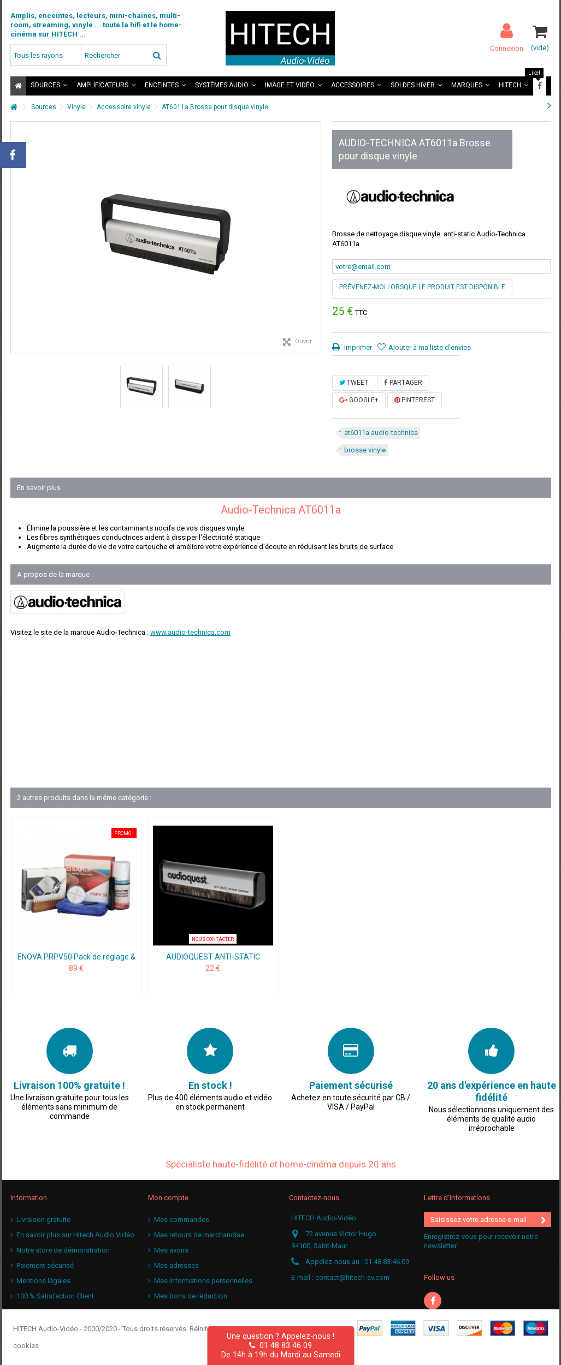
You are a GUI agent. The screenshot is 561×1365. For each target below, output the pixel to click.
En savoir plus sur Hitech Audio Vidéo (75, 1235)
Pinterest (414, 400)
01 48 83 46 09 (280, 1345)
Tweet (353, 382)
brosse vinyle (365, 450)
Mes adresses (176, 1265)
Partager (403, 382)
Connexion (506, 48)
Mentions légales (43, 1281)
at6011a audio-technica (381, 432)
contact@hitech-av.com (352, 1277)
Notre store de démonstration (63, 1250)
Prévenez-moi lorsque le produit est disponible (422, 287)
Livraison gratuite (43, 1219)
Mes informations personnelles (203, 1281)
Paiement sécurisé (45, 1265)
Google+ (359, 400)
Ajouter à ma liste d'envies (429, 347)
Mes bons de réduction (190, 1296)
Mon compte (168, 1198)
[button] (49, 86)
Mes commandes (181, 1219)
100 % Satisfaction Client (55, 1296)
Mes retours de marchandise (199, 1235)
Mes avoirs (171, 1250)
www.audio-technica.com (190, 632)
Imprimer (357, 347)
